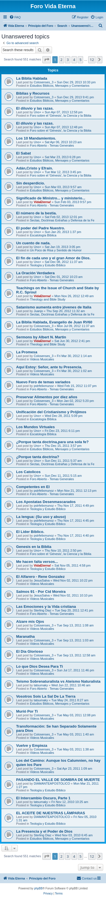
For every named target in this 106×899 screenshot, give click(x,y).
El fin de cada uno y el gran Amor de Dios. (53, 258)
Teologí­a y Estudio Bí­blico (48, 265)
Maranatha (25, 636)
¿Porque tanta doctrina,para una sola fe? (52, 442)
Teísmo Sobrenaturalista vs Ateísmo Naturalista (58, 681)
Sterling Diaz (42, 610)
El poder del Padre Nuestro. (40, 228)
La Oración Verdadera (35, 273)
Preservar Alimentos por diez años (46, 397)
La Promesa (26, 352)
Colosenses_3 (43, 82)
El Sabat (23, 153)
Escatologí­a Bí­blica (43, 235)
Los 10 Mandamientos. (36, 138)
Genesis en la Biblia (33, 547)
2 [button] (61, 59)
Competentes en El (33, 487)
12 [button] (92, 59)
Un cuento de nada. (33, 243)
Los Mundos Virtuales (35, 427)
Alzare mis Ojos (30, 621)
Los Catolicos (28, 472)
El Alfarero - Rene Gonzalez (40, 576)
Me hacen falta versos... (37, 562)
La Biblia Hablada (31, 78)
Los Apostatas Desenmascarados (46, 502)
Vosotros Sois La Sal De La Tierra (45, 696)
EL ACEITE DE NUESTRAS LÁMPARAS (50, 813)
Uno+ (37, 112)
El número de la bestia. (36, 213)
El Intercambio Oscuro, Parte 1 (43, 798)
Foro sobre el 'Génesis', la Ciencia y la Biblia (60, 115)
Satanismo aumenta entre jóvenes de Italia (53, 307)
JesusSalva (41, 580)
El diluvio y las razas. (35, 108)
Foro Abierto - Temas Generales (52, 145)
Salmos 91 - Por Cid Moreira (41, 591)
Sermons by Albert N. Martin (41, 337)
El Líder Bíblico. (30, 532)
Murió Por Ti (27, 711)
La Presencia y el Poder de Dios (44, 831)
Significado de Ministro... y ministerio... (50, 198)
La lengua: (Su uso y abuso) (41, 517)
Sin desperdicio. (30, 183)
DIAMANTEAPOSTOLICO (52, 783)
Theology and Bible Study (47, 299)
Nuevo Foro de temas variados (43, 382)
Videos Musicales (42, 359)
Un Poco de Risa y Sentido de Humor (56, 250)
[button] (46, 59)
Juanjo (38, 311)
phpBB (38, 888)
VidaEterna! (42, 202)
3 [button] (68, 59)
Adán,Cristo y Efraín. (34, 168)
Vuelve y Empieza (31, 745)
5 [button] (80, 59)
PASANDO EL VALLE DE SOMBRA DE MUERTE (58, 780)
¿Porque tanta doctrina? (37, 457)
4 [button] (74, 59)
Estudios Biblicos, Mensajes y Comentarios (59, 85)
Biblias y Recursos (32, 93)
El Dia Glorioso (29, 651)
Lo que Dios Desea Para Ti (39, 666)
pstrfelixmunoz (44, 386)
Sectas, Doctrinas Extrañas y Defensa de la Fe (62, 220)
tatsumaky (41, 685)
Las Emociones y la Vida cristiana (46, 606)
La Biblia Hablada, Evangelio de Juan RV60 (54, 322)
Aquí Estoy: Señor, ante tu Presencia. (49, 367)
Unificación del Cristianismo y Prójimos (51, 412)
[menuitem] (15, 17)
